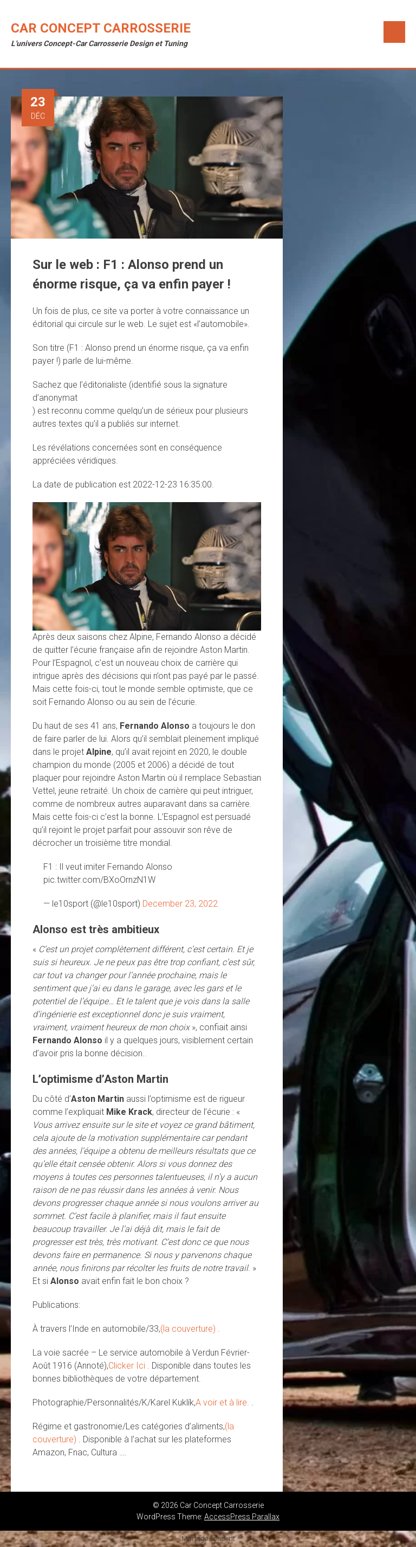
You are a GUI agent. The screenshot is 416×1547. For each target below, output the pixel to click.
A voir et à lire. (223, 1402)
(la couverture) (189, 1329)
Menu (394, 32)
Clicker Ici (127, 1365)
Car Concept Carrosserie (101, 28)
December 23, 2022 (180, 903)
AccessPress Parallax (242, 1516)
